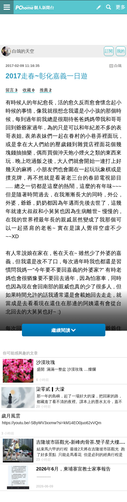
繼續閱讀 (63, 330)
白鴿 (117, 66)
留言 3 (12, 90)
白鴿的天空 (17, 51)
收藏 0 (28, 90)
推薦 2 (46, 90)
